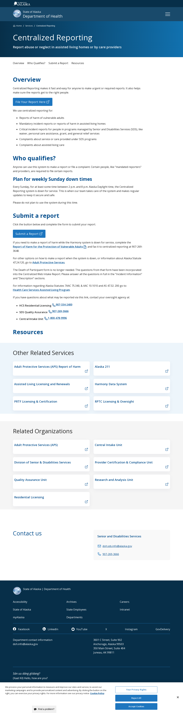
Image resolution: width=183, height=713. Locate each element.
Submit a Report (58, 63)
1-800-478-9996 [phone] (57, 318)
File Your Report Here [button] (30, 102)
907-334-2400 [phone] (64, 304)
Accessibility (20, 602)
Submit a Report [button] (27, 234)
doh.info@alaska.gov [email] (25, 644)
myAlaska (18, 617)
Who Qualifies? (36, 63)
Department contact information (32, 640)
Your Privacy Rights (136, 691)
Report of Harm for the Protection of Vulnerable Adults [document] (48, 246)
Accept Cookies (136, 708)
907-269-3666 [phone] (60, 311)
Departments (74, 617)
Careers (124, 602)
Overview (18, 63)
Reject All (136, 699)
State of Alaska (22, 609)
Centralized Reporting (45, 26)
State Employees (76, 609)
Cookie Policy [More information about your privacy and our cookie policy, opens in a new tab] (97, 695)
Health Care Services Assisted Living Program (41, 290)
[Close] (177, 699)
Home (19, 25)
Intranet (125, 609)
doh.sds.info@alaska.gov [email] (117, 546)
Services (29, 25)
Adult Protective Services (48, 262)
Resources (77, 63)
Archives (71, 602)
